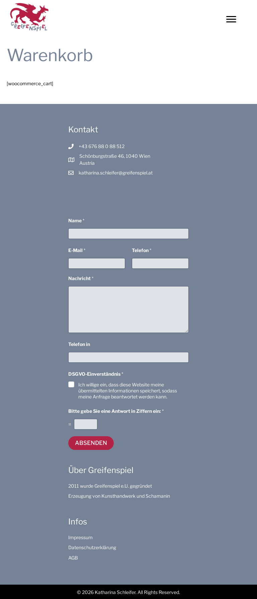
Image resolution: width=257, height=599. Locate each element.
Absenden (91, 443)
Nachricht (80, 278)
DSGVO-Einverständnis (95, 374)
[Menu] (231, 19)
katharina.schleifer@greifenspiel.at (116, 172)
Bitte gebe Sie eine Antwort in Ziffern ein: (116, 411)
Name (76, 220)
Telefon (141, 250)
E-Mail (76, 250)
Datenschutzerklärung (92, 547)
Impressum (80, 537)
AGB (73, 558)
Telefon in (79, 344)
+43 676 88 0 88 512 (101, 146)
